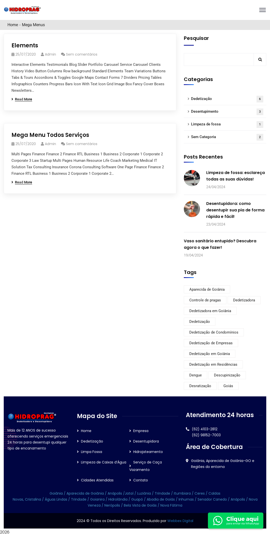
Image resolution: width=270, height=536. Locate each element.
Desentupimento (227, 111)
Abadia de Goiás (161, 499)
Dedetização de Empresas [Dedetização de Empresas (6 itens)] (211, 343)
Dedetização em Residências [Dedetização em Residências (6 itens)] (213, 364)
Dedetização (227, 99)
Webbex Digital (180, 520)
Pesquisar (196, 38)
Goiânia (57, 493)
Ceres (200, 493)
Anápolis (115, 493)
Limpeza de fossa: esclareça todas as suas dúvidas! (235, 176)
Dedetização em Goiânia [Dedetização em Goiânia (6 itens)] (209, 354)
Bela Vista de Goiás (140, 505)
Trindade (163, 493)
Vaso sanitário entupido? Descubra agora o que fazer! (220, 244)
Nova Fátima (170, 505)
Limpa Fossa (91, 451)
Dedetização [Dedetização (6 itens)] (199, 321)
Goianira (98, 499)
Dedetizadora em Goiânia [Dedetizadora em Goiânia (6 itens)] (210, 311)
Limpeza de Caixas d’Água (103, 462)
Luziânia (144, 493)
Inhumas (187, 499)
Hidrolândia (118, 499)
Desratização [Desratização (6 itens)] (200, 386)
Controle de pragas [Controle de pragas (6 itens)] (205, 300)
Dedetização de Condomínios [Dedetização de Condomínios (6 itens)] (213, 332)
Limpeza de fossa (227, 124)
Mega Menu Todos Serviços (50, 135)
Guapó (137, 499)
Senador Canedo (212, 499)
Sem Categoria (227, 137)
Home (12, 24)
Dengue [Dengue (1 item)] (195, 375)
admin (50, 54)
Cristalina (33, 499)
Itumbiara (182, 493)
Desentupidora (146, 441)
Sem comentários (81, 54)
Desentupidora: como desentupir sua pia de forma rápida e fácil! (235, 210)
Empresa (140, 430)
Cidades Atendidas (97, 480)
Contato (140, 480)
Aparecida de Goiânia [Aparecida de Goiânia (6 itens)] (207, 289)
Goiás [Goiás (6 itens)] (228, 386)
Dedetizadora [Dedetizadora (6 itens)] (244, 300)
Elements (24, 45)
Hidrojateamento (148, 451)
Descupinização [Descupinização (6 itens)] (227, 375)
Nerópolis (112, 505)
